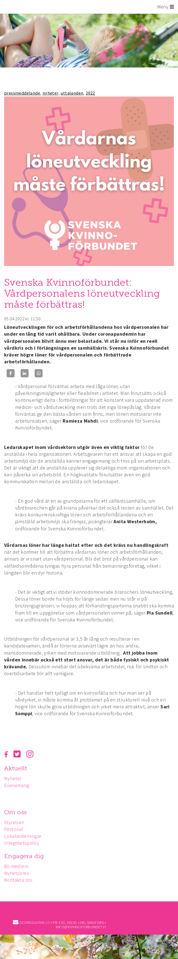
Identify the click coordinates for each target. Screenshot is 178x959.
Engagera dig (24, 856)
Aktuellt (15, 768)
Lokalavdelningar (22, 836)
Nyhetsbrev (16, 873)
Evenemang (16, 785)
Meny (165, 7)
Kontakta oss (18, 880)
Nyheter (12, 778)
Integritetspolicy (21, 843)
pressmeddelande (22, 93)
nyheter (51, 93)
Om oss (15, 812)
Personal (13, 829)
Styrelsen (14, 822)
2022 (90, 93)
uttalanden (72, 93)
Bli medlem (16, 866)
